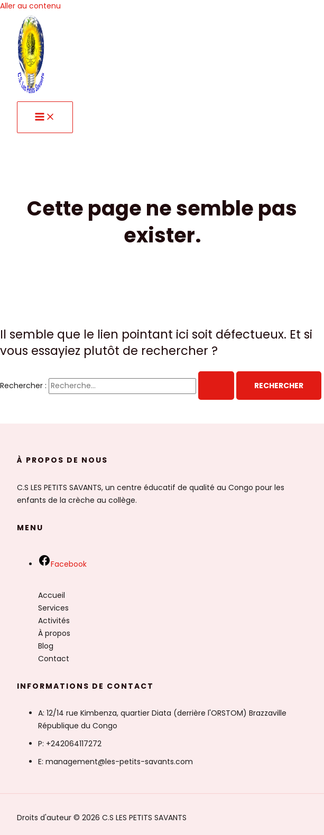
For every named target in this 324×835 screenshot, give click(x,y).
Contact (53, 658)
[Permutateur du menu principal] (45, 117)
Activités (54, 620)
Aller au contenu (30, 6)
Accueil (51, 595)
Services (53, 608)
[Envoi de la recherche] (216, 385)
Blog (45, 646)
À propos (54, 633)
